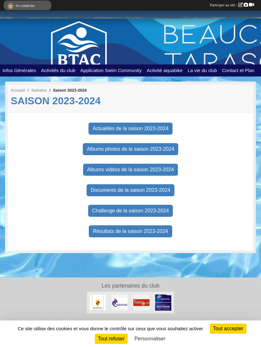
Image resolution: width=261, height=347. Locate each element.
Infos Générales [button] (19, 70)
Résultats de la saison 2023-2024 (130, 231)
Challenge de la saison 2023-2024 (130, 210)
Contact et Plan (238, 70)
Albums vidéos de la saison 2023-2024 (130, 169)
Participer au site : (232, 5)
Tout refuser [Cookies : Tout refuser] (111, 338)
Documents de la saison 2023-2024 (130, 190)
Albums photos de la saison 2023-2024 (130, 149)
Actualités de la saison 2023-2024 (130, 128)
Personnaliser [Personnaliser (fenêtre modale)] (149, 338)
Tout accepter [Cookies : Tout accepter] (228, 328)
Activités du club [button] (58, 70)
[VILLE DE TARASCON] (141, 302)
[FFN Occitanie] (163, 302)
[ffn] (119, 302)
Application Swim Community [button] (111, 70)
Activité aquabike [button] (165, 70)
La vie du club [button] (202, 70)
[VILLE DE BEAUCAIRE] (97, 302)
